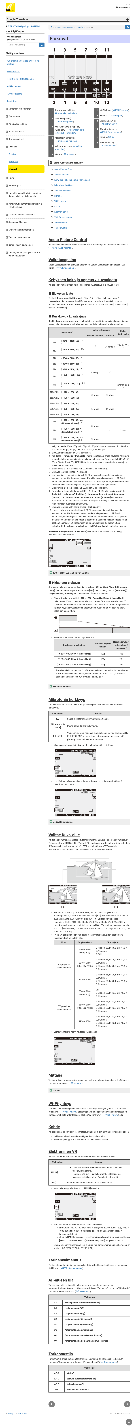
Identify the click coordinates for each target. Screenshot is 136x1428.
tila (113, 137)
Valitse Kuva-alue (62, 190)
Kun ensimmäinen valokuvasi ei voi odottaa (23, 62)
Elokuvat (13, 169)
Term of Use (22, 1414)
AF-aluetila (85, 1291)
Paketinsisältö (13, 71)
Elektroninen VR (110, 124)
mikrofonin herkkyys (67, 141)
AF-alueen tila (60, 222)
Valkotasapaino (61, 174)
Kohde (57, 206)
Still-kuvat (13, 161)
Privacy (10, 1414)
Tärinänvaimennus (112, 132)
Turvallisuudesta (14, 94)
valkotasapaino (65, 121)
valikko (13, 154)
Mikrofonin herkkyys (63, 185)
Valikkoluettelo (14, 86)
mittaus (70, 154)
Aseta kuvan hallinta (67, 113)
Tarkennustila (109, 145)
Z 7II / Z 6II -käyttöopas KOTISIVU (24, 26)
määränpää (116, 115)
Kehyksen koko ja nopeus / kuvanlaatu (72, 180)
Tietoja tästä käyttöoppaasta (20, 79)
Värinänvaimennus (73, 1268)
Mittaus (57, 196)
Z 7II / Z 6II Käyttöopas (64, 27)
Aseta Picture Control (64, 169)
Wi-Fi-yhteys (122, 110)
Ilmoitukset (12, 101)
